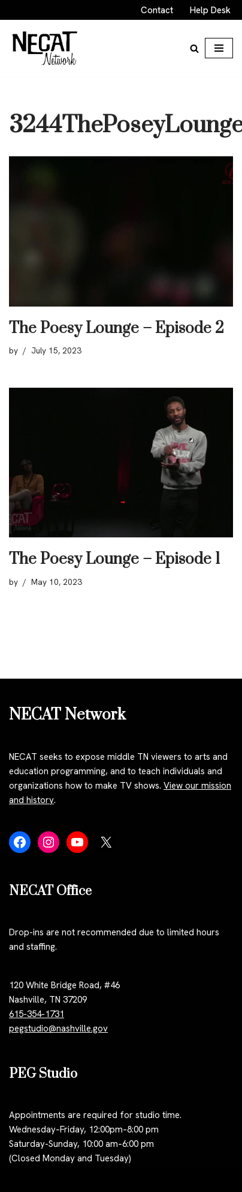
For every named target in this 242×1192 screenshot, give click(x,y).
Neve (19, 1180)
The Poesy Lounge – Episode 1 (114, 559)
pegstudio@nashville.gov (58, 1028)
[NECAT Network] (45, 48)
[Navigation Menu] (219, 48)
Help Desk (210, 10)
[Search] (194, 48)
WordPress (109, 1180)
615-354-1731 (36, 1014)
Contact (157, 10)
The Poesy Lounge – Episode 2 (116, 328)
